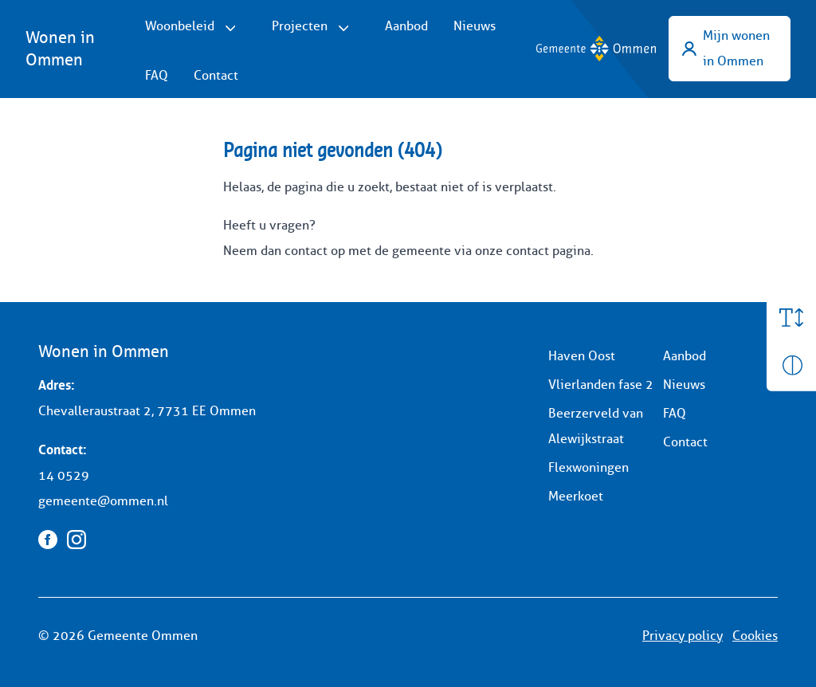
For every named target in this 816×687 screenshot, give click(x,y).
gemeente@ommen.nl (103, 500)
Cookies (755, 635)
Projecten (300, 25)
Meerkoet (575, 496)
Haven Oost (581, 355)
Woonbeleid (179, 25)
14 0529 (63, 475)
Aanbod (406, 25)
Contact (216, 75)
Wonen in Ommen (60, 48)
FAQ (156, 75)
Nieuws (474, 25)
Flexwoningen (588, 467)
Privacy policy (682, 635)
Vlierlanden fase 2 (600, 384)
